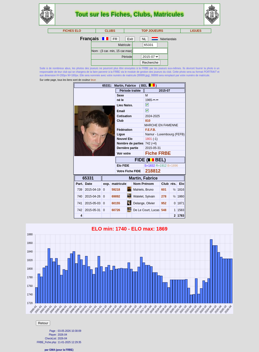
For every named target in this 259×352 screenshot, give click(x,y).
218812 (152, 170)
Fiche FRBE (158, 153)
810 (147, 120)
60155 (115, 203)
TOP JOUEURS (152, 31)
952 (163, 203)
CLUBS (110, 31)
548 (163, 210)
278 (163, 196)
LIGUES (196, 31)
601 (163, 189)
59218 (115, 189)
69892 (115, 196)
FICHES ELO (72, 31)
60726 (115, 210)
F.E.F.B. (150, 130)
